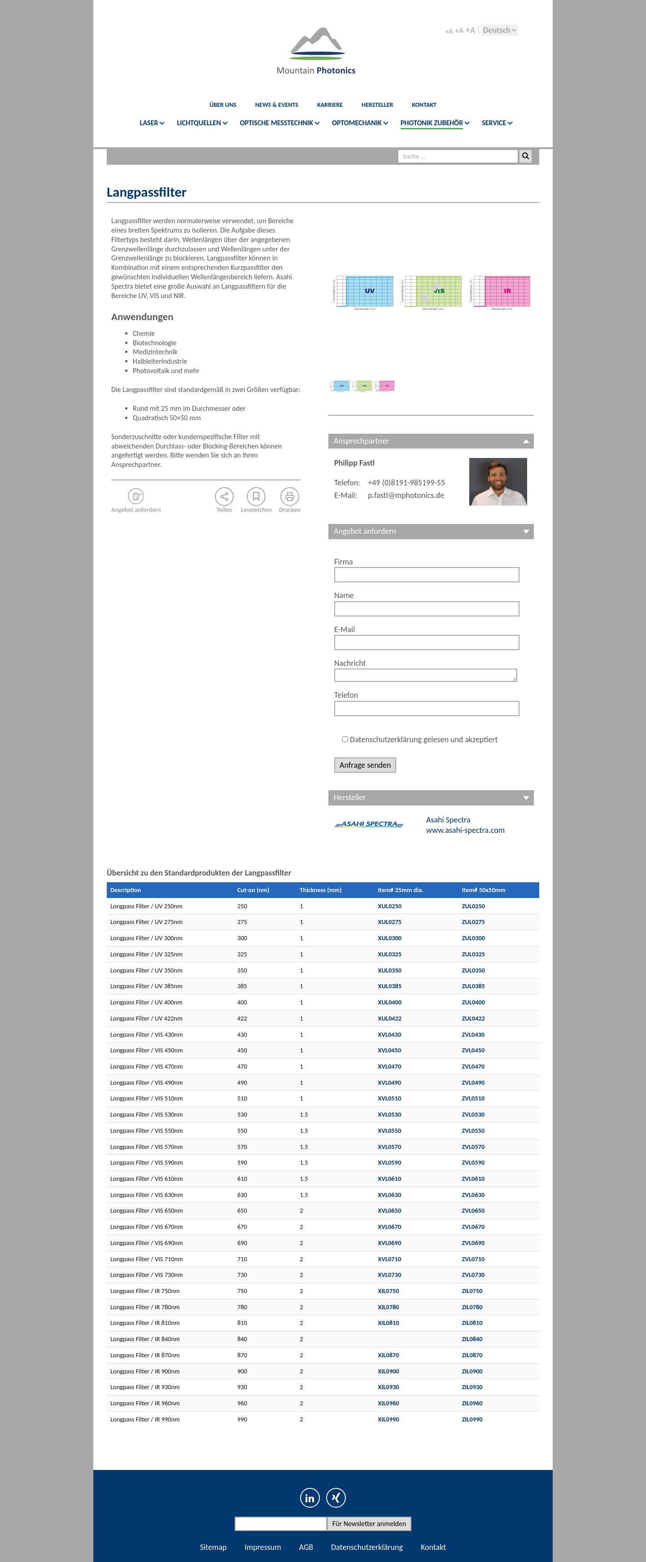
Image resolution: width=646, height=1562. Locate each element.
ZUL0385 (473, 986)
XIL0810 (388, 1323)
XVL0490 (390, 1082)
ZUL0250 (473, 906)
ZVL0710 (473, 1259)
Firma (343, 562)
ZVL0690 (473, 1243)
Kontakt (433, 1547)
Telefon (346, 695)
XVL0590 (390, 1162)
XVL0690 (390, 1243)
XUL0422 (390, 1018)
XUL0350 (390, 970)
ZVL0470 (473, 1066)
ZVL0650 (473, 1210)
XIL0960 (388, 1403)
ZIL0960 (472, 1403)
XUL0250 (390, 906)
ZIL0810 (472, 1323)
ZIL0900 (472, 1371)
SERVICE (494, 123)
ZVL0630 (473, 1195)
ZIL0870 (472, 1355)
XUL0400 (390, 1002)
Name (344, 595)
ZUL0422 (473, 1018)
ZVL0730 (473, 1275)
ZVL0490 (473, 1082)
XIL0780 (388, 1307)
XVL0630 (390, 1195)
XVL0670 (390, 1227)
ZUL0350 (473, 970)
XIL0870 (388, 1355)
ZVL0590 (473, 1162)
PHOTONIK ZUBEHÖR (432, 123)
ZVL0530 (473, 1114)
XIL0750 (388, 1291)
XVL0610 (390, 1179)
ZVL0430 (473, 1034)
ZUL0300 (473, 938)
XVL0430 (390, 1034)
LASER (149, 123)
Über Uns (223, 105)
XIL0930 (388, 1387)
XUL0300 (390, 938)
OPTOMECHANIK (357, 123)
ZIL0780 (472, 1307)
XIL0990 (388, 1419)
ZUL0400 (473, 1002)
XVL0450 (390, 1050)
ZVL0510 (473, 1098)
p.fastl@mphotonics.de (406, 495)
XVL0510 (390, 1098)
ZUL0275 (473, 922)
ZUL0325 (473, 954)
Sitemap (213, 1547)
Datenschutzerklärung (367, 1547)
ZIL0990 (472, 1419)
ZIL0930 (472, 1387)
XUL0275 (390, 922)
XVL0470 (390, 1066)
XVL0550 (390, 1130)
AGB (306, 1547)
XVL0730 (390, 1275)
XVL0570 (390, 1147)
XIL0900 (388, 1371)
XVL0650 (390, 1210)
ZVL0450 (473, 1050)
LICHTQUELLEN (199, 123)
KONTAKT (424, 105)
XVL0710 (390, 1259)
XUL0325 (390, 954)
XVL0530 (390, 1114)
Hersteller (377, 105)
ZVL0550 (473, 1130)
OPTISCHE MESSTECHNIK (276, 123)
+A (449, 31)
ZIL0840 (472, 1339)
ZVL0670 (473, 1227)
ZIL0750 (472, 1291)
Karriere (330, 105)
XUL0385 (390, 986)
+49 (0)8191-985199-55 (406, 483)
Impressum (262, 1547)
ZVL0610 (473, 1179)
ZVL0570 (473, 1147)
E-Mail (344, 629)
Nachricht (350, 663)
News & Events (276, 105)
